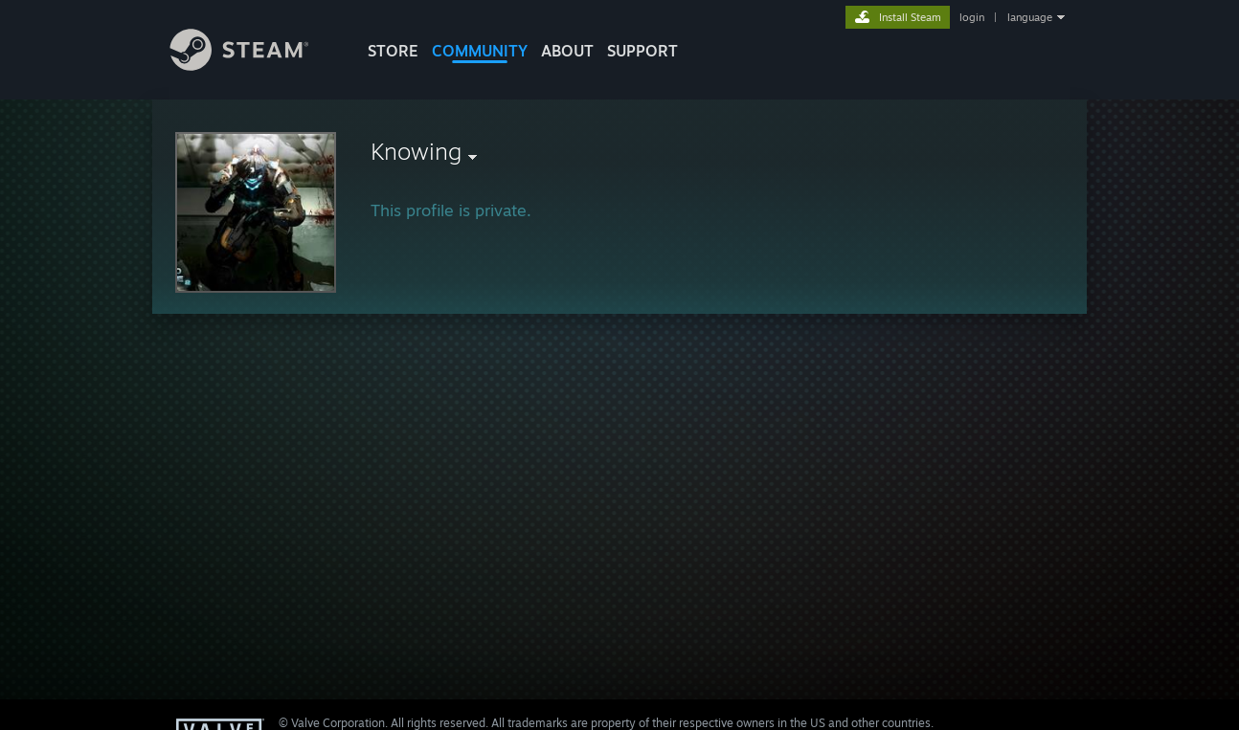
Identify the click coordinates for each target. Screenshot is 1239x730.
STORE (393, 50)
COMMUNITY (480, 50)
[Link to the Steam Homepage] (253, 65)
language (1029, 17)
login (971, 17)
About (567, 50)
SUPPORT (642, 50)
